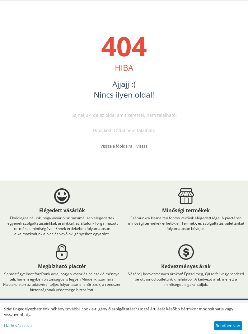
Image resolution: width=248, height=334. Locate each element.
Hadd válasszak (18, 325)
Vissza (141, 146)
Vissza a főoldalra (116, 146)
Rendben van (228, 325)
